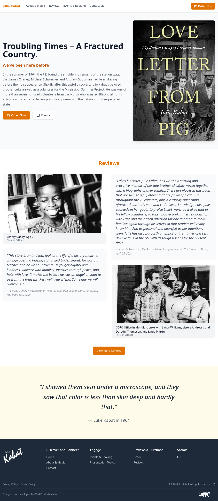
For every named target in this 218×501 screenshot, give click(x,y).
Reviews (54, 6)
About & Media (35, 6)
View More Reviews (109, 351)
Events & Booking (74, 6)
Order (137, 457)
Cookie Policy (27, 484)
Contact (51, 468)
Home (50, 457)
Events (43, 115)
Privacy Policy (10, 484)
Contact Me (97, 6)
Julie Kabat (11, 6)
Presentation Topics (102, 462)
